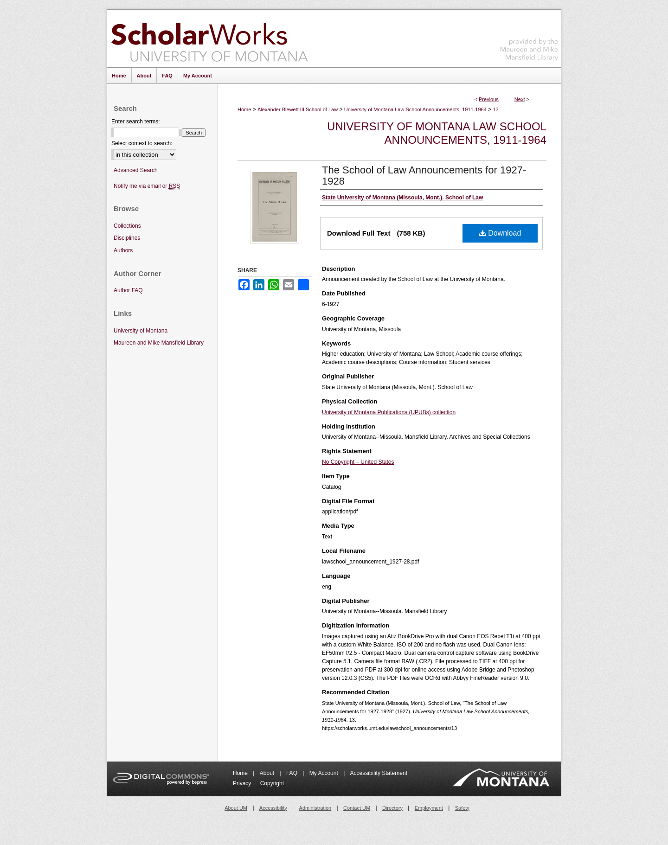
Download (500, 233)
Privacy (243, 783)
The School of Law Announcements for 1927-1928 (424, 175)
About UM (236, 808)
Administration (315, 808)
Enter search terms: (135, 121)
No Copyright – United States (358, 462)
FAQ (292, 773)
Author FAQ (128, 290)
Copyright (272, 783)
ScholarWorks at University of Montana (209, 38)
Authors (123, 250)
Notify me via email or (147, 186)
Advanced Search (136, 170)
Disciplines (127, 238)
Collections (127, 226)
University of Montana (140, 330)
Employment (429, 808)
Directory (392, 808)
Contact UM (356, 808)
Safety (462, 808)
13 (495, 109)
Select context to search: (141, 143)
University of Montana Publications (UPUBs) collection (389, 412)
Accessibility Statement (378, 773)
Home (244, 109)
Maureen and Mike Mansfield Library (529, 37)
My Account (324, 773)
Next (519, 99)
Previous (489, 99)
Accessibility (273, 808)
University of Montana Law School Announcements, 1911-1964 (415, 109)
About (268, 773)
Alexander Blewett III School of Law (297, 109)
